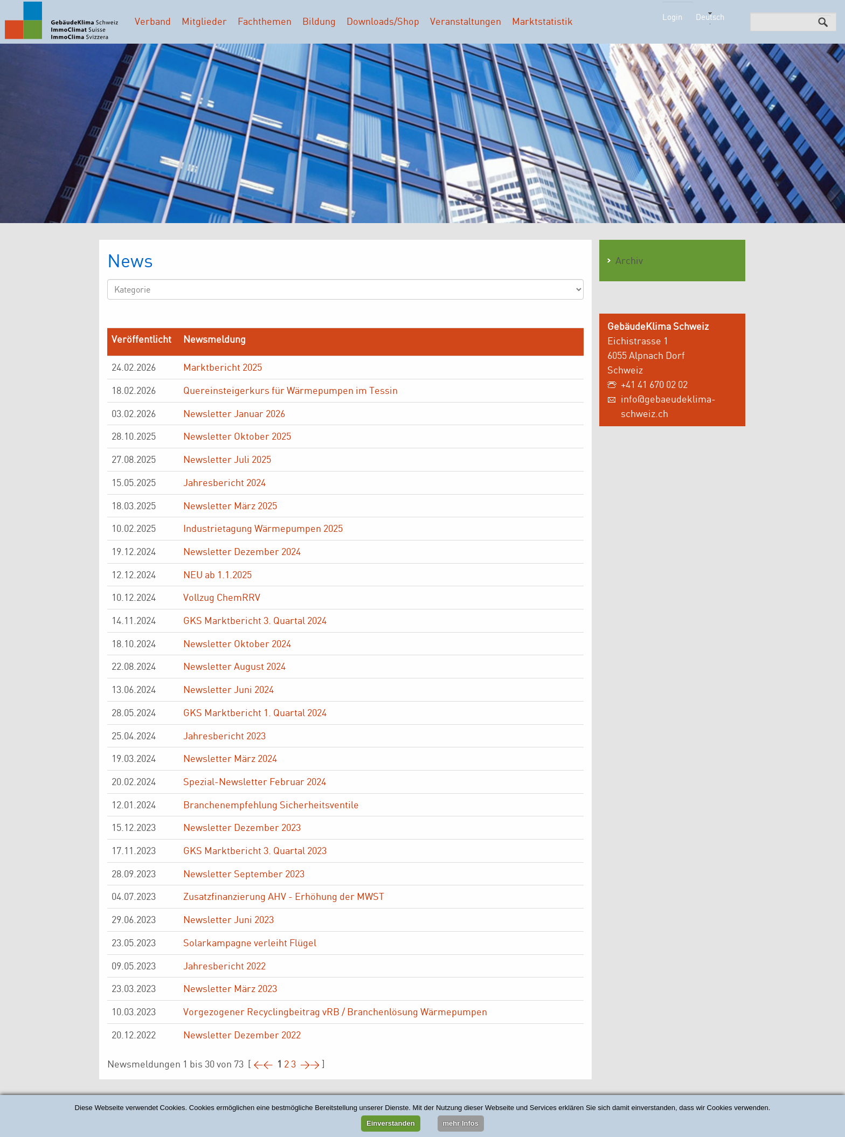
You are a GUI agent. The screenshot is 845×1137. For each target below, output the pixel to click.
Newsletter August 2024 (234, 666)
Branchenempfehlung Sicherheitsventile (271, 804)
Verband (153, 21)
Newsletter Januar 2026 (234, 413)
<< (263, 1064)
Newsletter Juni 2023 (228, 919)
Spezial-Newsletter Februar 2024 (254, 781)
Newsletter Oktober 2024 (237, 643)
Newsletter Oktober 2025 (237, 436)
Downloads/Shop (383, 21)
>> (310, 1064)
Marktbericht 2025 (222, 367)
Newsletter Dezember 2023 (242, 827)
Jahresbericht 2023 (224, 735)
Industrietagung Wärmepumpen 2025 (263, 528)
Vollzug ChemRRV (221, 597)
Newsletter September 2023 (243, 873)
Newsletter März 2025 (230, 505)
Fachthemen (265, 21)
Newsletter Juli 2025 (227, 459)
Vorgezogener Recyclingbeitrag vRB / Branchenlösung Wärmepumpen (335, 1011)
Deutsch (710, 17)
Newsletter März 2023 (230, 988)
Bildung (319, 21)
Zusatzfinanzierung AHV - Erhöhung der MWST (283, 896)
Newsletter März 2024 (230, 758)
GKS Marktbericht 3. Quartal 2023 (255, 850)
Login (672, 17)
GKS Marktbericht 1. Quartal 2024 (255, 712)
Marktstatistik (542, 21)
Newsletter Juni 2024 (228, 689)
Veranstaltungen (465, 21)
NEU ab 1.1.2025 (217, 574)
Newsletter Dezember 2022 (242, 1035)
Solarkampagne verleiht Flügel (249, 942)
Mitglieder (204, 21)
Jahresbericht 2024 (224, 482)
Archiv (629, 260)
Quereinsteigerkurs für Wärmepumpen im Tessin (290, 390)
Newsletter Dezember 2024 (242, 551)
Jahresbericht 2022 (224, 966)
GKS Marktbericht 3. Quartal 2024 (255, 620)
